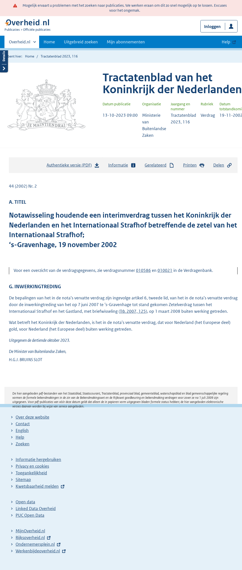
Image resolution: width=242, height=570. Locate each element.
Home (49, 42)
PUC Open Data (30, 515)
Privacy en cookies (32, 466)
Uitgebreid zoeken (81, 42)
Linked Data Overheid (36, 508)
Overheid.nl (19, 43)
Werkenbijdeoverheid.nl (38, 551)
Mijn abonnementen (126, 42)
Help (20, 437)
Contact (23, 424)
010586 (143, 270)
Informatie (122, 165)
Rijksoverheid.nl (30, 537)
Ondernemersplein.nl (35, 544)
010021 (165, 270)
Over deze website (32, 417)
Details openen (4, 60)
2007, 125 (133, 311)
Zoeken (22, 444)
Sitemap (23, 479)
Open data (25, 502)
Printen (194, 165)
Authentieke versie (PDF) (73, 166)
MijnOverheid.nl (30, 531)
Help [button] (226, 42)
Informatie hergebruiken (38, 459)
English (22, 430)
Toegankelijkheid (31, 473)
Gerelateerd (159, 165)
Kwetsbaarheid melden (37, 486)
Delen (222, 165)
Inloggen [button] (212, 26)
